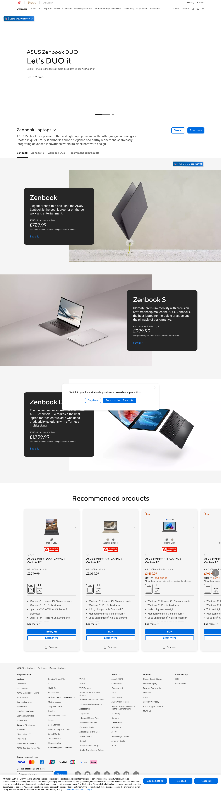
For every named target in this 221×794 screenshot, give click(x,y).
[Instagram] (78, 774)
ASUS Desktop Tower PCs (28, 748)
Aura (113, 745)
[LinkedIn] (136, 774)
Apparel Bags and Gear (89, 732)
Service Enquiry (150, 683)
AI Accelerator (54, 743)
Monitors (21, 730)
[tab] (102, 114)
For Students (22, 688)
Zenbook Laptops (57, 668)
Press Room (116, 697)
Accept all (206, 780)
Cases (50, 720)
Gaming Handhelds (25, 716)
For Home (21, 684)
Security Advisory (151, 702)
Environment (180, 683)
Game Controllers (87, 727)
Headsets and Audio (88, 723)
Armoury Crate (118, 741)
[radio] (51, 539)
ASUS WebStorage (120, 702)
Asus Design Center (120, 736)
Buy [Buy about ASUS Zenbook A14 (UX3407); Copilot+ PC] (169, 631)
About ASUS (117, 679)
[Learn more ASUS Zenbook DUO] (110, 117)
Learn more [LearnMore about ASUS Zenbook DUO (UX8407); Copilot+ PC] (51, 637)
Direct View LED (24, 734)
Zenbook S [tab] (38, 153)
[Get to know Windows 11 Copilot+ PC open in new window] (188, 164)
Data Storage (54, 725)
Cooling (51, 711)
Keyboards (84, 713)
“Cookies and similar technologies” (78, 789)
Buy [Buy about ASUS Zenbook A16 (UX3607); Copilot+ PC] (110, 631)
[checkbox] (51, 647)
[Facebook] (97, 774)
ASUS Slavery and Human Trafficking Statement (123, 707)
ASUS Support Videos (153, 706)
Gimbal (82, 741)
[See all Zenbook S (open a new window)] (138, 343)
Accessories (22, 706)
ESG (177, 679)
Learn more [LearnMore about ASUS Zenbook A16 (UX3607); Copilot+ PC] (110, 637)
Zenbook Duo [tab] (56, 153)
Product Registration (152, 688)
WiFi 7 (82, 679)
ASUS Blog (116, 727)
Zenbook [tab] (22, 153)
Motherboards (54, 702)
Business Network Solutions (91, 700)
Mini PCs (52, 688)
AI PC (114, 732)
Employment (117, 688)
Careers (115, 718)
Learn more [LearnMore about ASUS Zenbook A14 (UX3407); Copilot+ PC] (169, 637)
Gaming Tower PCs (56, 679)
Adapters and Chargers (90, 745)
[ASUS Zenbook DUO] (68, 52)
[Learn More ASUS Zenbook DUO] (35, 77)
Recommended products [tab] (84, 153)
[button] (190, 2)
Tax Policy (115, 713)
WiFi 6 (82, 683)
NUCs (50, 683)
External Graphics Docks (59, 729)
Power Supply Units (57, 716)
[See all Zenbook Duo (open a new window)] (34, 449)
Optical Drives (54, 738)
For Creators (22, 697)
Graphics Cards (55, 706)
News (113, 693)
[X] (107, 774)
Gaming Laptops (24, 702)
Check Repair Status (152, 679)
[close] (155, 387)
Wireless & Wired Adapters (91, 704)
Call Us (146, 697)
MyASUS (147, 711)
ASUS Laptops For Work (28, 693)
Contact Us (116, 683)
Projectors (21, 739)
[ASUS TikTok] (117, 774)
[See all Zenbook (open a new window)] (34, 237)
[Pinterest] (126, 774)
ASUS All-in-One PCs (26, 743)
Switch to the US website (119, 400)
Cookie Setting (155, 780)
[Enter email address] (35, 774)
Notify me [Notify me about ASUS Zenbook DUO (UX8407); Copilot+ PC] (51, 631)
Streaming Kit (85, 736)
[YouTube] (87, 774)
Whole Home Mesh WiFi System (90, 694)
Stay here (93, 400)
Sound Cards (54, 734)
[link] (22, 9)
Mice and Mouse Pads (89, 718)
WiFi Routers (85, 688)
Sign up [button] (61, 774)
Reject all (181, 780)
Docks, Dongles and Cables (91, 750)
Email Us (147, 693)
